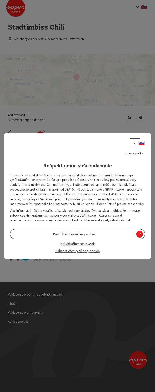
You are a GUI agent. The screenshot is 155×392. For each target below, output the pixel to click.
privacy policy (134, 153)
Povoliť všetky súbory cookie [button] (74, 234)
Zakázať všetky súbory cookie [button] (77, 251)
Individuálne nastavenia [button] (78, 243)
